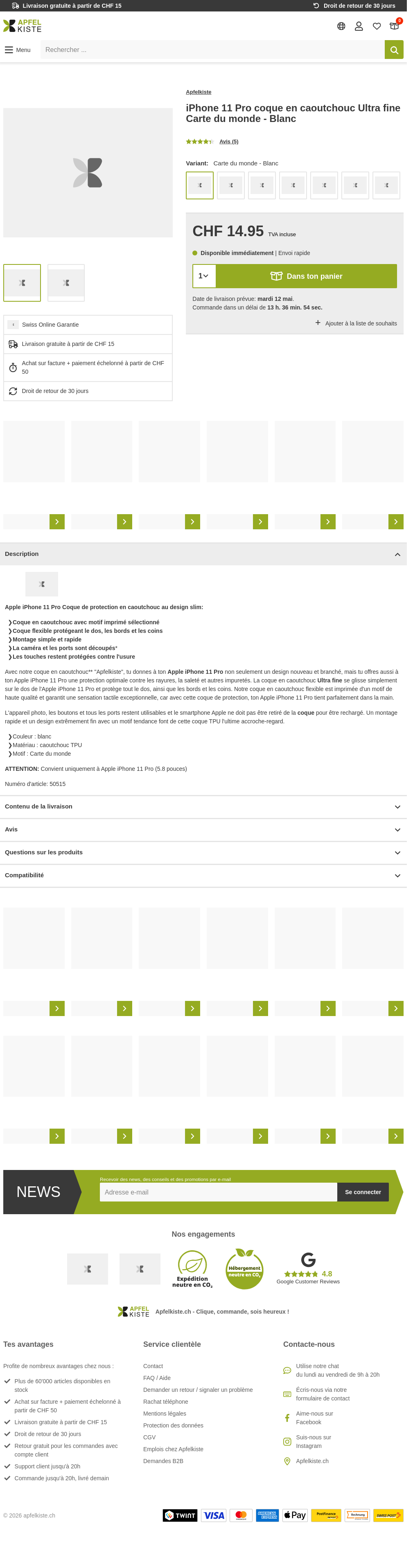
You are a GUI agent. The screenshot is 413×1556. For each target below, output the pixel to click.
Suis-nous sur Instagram (314, 1441)
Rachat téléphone (165, 1401)
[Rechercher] (394, 49)
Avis (203, 830)
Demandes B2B (163, 1461)
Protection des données (173, 1425)
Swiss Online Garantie (50, 324)
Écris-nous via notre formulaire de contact (323, 1394)
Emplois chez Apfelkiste (173, 1449)
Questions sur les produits (203, 853)
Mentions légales (164, 1413)
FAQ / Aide (157, 1378)
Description (203, 554)
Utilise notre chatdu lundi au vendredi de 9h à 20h (338, 1370)
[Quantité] (204, 276)
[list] (88, 172)
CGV (149, 1437)
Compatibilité (203, 876)
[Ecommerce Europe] (140, 1269)
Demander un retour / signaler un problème (198, 1390)
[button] (17, 50)
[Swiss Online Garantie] (87, 1269)
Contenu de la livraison (203, 807)
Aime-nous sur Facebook (314, 1417)
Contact (153, 1366)
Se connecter (363, 1192)
